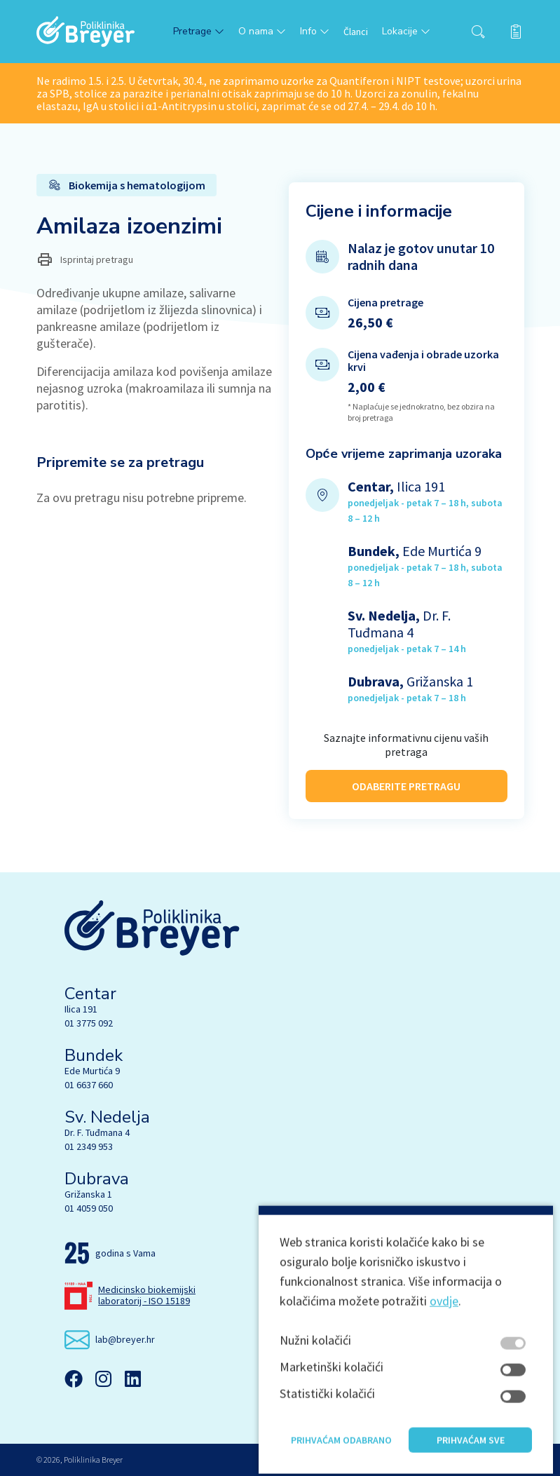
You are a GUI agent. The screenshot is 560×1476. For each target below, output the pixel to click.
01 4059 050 (88, 1208)
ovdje (444, 1351)
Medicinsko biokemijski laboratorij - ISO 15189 (147, 1295)
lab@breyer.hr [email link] (125, 1339)
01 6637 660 (88, 1084)
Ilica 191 (80, 1009)
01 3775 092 (88, 1023)
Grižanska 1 (88, 1194)
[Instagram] (103, 1378)
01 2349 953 (88, 1146)
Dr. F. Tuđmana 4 (97, 1132)
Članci (355, 31)
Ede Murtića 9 (92, 1070)
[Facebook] (73, 1378)
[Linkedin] (132, 1378)
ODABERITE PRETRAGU (406, 778)
